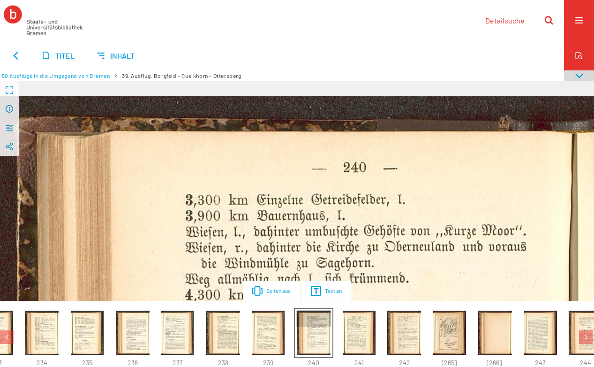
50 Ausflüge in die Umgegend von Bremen (56, 75)
